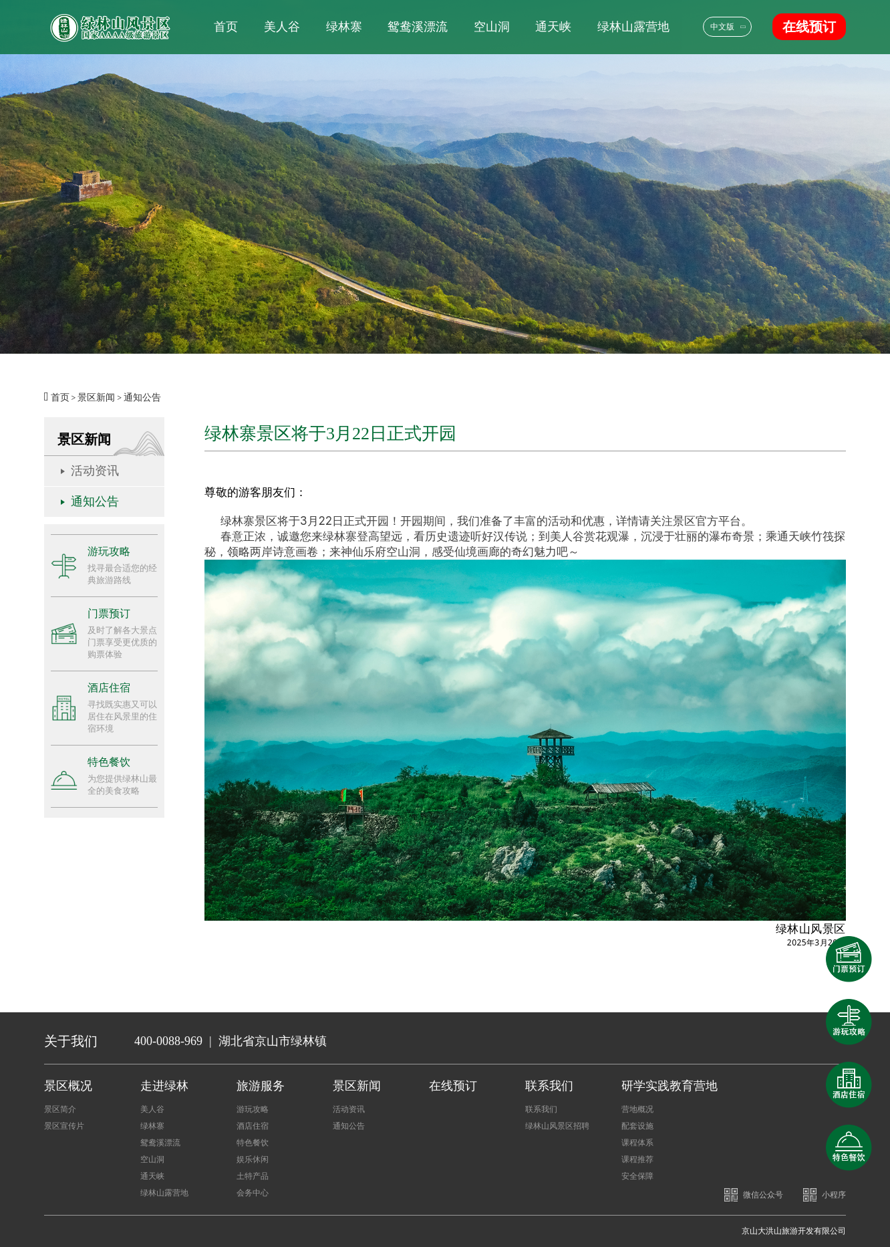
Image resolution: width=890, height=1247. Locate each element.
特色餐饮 (253, 1142)
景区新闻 (96, 397)
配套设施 (637, 1126)
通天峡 (553, 26)
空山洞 (492, 26)
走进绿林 (164, 1086)
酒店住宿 (253, 1126)
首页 (226, 26)
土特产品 (253, 1176)
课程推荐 (637, 1159)
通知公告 (142, 397)
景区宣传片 (64, 1126)
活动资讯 (95, 470)
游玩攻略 (253, 1109)
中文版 (722, 26)
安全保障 (637, 1176)
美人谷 (282, 26)
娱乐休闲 (253, 1159)
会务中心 (253, 1193)
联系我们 (549, 1086)
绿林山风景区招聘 (557, 1126)
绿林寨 (344, 26)
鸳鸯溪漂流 (418, 26)
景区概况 (68, 1086)
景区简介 (60, 1109)
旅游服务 (261, 1086)
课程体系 (637, 1142)
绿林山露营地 (633, 26)
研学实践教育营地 (669, 1086)
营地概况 (637, 1109)
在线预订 (809, 26)
